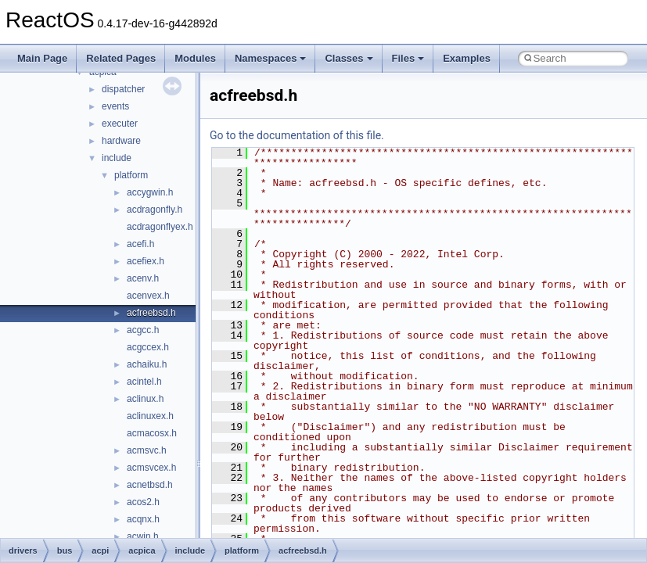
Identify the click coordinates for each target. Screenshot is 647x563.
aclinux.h (145, 398)
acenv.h (143, 278)
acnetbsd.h (150, 484)
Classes (348, 58)
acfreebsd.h (151, 312)
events (115, 106)
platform (131, 175)
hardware (121, 140)
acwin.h (143, 536)
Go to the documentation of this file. (297, 135)
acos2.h (143, 502)
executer (120, 123)
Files (408, 58)
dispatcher (123, 89)
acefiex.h (145, 261)
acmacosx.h (152, 433)
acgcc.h (143, 330)
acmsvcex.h (151, 467)
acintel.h (144, 381)
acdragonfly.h (154, 209)
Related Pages (121, 58)
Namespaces (271, 58)
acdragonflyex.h (160, 226)
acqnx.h (143, 519)
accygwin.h (150, 192)
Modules (195, 58)
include (116, 157)
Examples (467, 58)
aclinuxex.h (150, 416)
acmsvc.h (147, 450)
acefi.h (140, 243)
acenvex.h (148, 295)
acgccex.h (148, 347)
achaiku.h (147, 364)
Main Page (42, 58)
